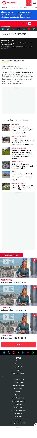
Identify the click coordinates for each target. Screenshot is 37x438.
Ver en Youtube (28, 352)
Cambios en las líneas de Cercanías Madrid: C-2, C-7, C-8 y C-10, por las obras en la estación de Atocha (6, 128)
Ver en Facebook (4, 352)
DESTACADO (9, 13)
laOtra (18, 370)
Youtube (29, 29)
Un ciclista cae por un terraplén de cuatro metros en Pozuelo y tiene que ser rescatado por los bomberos (6, 139)
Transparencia (18, 388)
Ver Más (19, 344)
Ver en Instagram (14, 352)
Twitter (8, 29)
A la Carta (14, 7)
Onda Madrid (24, 7)
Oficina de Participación (18, 410)
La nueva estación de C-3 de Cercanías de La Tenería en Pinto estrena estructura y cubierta (6, 175)
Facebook (2, 29)
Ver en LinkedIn (23, 352)
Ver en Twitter (9, 352)
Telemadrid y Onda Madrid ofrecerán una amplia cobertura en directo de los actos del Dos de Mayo (17, 15)
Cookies (18, 420)
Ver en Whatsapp (33, 352)
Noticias (5, 7)
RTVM (18, 358)
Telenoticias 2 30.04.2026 (18, 268)
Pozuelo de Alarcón (18, 136)
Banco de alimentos (18, 148)
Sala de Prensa (18, 382)
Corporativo (18, 380)
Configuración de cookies (18, 423)
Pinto (13, 171)
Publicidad (18, 395)
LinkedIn (23, 29)
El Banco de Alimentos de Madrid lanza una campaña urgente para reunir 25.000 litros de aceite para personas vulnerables (6, 151)
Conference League (18, 183)
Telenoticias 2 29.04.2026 (18, 295)
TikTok (18, 29)
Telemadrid (18, 364)
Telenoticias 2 (6, 280)
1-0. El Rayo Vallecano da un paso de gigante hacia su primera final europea (6, 186)
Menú (34, 3)
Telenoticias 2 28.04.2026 (18, 323)
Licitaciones (18, 404)
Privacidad (18, 413)
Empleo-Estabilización (18, 401)
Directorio (18, 391)
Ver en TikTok (18, 352)
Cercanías (15, 124)
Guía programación (18, 373)
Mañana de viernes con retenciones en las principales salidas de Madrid (6, 165)
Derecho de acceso (18, 398)
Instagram (13, 29)
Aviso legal (18, 416)
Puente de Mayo (17, 162)
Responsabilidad (18, 385)
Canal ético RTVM (18, 407)
